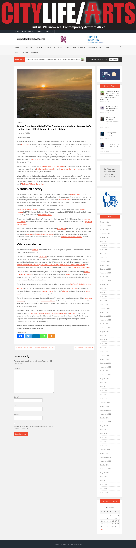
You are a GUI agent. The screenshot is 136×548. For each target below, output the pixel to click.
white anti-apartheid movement (69, 169)
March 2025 (104, 257)
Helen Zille (43, 257)
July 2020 (103, 477)
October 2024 (104, 277)
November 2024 (105, 273)
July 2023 (103, 335)
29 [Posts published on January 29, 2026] (110, 527)
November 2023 (105, 320)
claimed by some (47, 291)
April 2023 (103, 347)
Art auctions (28, 47)
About (23, 31)
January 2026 (104, 222)
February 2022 (105, 402)
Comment (17, 368)
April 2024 (103, 300)
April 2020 (103, 488)
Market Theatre (21, 52)
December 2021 (105, 410)
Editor (39, 31)
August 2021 (104, 426)
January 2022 (104, 406)
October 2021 (104, 418)
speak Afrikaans (75, 194)
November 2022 (105, 367)
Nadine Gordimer (60, 313)
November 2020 (105, 461)
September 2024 (105, 281)
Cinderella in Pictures (83, 348)
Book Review (50, 47)
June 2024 (103, 292)
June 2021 (103, 433)
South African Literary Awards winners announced (36, 348)
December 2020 (105, 457)
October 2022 (104, 371)
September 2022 (105, 375)
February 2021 (105, 449)
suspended (28, 274)
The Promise (25, 144)
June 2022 (103, 386)
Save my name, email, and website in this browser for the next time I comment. (33, 427)
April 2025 (103, 253)
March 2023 (104, 351)
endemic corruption (45, 215)
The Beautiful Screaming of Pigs (32, 184)
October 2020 (104, 465)
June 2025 (103, 245)
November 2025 (105, 226)
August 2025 (104, 238)
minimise (74, 288)
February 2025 (105, 261)
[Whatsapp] (43, 336)
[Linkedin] (36, 336)
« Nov (102, 530)
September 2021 (105, 422)
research (35, 250)
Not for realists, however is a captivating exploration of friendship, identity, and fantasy (109, 121)
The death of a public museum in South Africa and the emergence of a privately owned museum (47, 59)
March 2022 (104, 398)
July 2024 (103, 288)
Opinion (34, 52)
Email (16, 406)
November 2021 (105, 414)
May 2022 (103, 390)
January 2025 (104, 265)
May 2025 (103, 249)
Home (17, 31)
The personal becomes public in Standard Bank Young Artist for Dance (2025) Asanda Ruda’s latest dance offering (109, 95)
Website (17, 415)
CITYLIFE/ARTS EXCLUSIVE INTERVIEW (71, 47)
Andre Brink (49, 313)
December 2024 (105, 269)
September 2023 (105, 328)
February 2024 (105, 308)
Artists (39, 47)
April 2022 (103, 394)
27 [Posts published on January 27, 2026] (105, 527)
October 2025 (104, 230)
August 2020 (104, 473)
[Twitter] (28, 336)
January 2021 (104, 453)
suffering (65, 291)
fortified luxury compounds (44, 234)
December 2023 (105, 316)
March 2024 (104, 304)
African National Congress (29, 209)
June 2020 (103, 480)
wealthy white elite (65, 199)
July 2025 (103, 241)
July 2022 (103, 383)
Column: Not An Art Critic (98, 47)
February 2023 (105, 355)
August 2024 (104, 285)
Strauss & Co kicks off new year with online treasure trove (112, 108)
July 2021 (103, 430)
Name (16, 397)
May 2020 (103, 484)
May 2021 (103, 437)
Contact (31, 31)
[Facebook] (20, 336)
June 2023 (103, 339)
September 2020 (105, 469)
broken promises (36, 159)
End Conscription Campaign (45, 169)
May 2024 (103, 296)
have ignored (61, 229)
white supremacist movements (71, 237)
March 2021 (104, 445)
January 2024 (104, 312)
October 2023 (104, 324)
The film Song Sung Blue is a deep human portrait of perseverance (113, 134)
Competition (48, 31)
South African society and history (53, 166)
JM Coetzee (73, 313)
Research (20, 288)
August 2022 (104, 379)
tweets (68, 274)
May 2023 (103, 343)
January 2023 (104, 359)
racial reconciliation (48, 301)
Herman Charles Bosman (35, 313)
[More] (51, 336)
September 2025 (105, 234)
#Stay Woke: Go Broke (82, 267)
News (17, 47)
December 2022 (105, 363)
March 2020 (104, 492)
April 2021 (103, 441)
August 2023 (104, 332)
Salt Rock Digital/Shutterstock (80, 284)
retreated (29, 234)
